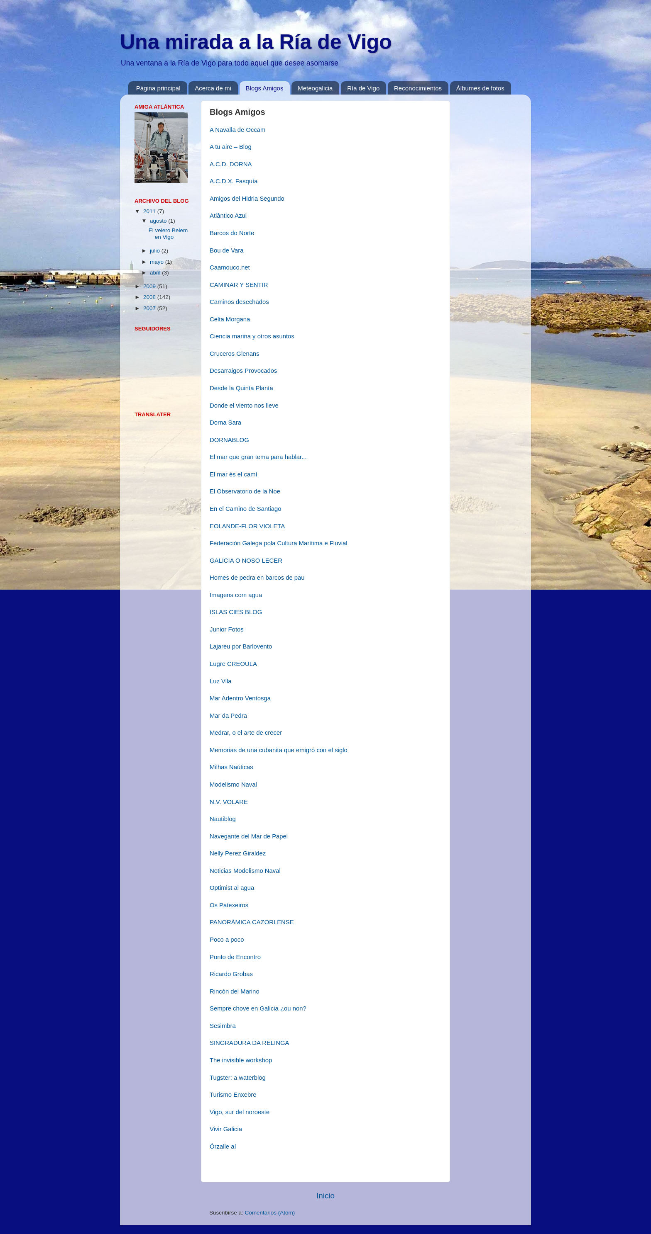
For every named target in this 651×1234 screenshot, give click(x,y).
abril (156, 273)
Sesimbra (223, 1026)
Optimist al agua (232, 887)
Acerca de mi (213, 88)
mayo (157, 262)
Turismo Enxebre (233, 1094)
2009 (150, 286)
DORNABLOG (229, 440)
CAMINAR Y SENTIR (239, 285)
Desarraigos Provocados (243, 370)
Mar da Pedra (228, 715)
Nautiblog (223, 819)
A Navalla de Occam (237, 129)
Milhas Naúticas (231, 767)
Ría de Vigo (363, 88)
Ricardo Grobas (231, 974)
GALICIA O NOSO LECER (246, 560)
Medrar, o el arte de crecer (246, 732)
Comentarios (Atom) (270, 1213)
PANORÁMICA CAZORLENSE (252, 922)
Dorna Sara (225, 422)
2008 (150, 297)
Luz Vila (221, 681)
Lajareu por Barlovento (241, 646)
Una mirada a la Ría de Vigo (256, 41)
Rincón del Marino (234, 991)
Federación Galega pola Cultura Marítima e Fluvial (279, 543)
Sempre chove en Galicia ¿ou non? (258, 1008)
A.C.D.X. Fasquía (234, 181)
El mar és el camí (233, 474)
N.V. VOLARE (229, 802)
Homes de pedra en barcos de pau (257, 577)
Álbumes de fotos (480, 88)
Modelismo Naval (233, 784)
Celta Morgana (230, 319)
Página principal (158, 88)
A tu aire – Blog (231, 146)
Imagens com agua (236, 595)
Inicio (325, 1195)
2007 (150, 308)
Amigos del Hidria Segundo (247, 198)
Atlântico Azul (228, 215)
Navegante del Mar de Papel (249, 836)
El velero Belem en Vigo (168, 233)
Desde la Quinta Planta (241, 388)
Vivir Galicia (226, 1129)
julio (156, 251)
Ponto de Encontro (235, 957)
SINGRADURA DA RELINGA (249, 1043)
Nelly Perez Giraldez (238, 853)
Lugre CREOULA (233, 664)
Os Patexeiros (229, 905)
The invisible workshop (241, 1060)
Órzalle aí (223, 1146)
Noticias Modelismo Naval (245, 870)
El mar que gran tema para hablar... (258, 457)
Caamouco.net (230, 267)
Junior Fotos (227, 629)
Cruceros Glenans (234, 353)
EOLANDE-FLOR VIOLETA (247, 526)
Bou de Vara (226, 250)
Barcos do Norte (232, 233)
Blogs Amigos (265, 88)
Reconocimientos (418, 88)
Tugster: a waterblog (238, 1077)
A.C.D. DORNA (231, 164)
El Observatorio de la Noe (245, 491)
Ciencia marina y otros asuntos (252, 336)
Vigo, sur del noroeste (239, 1112)
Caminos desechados (239, 302)
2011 (150, 211)
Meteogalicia (315, 88)
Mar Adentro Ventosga (240, 698)
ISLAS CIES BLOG (236, 612)
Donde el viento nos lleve (244, 405)
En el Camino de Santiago (245, 508)
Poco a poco (227, 939)
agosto (159, 221)
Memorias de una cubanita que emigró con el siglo (279, 750)
